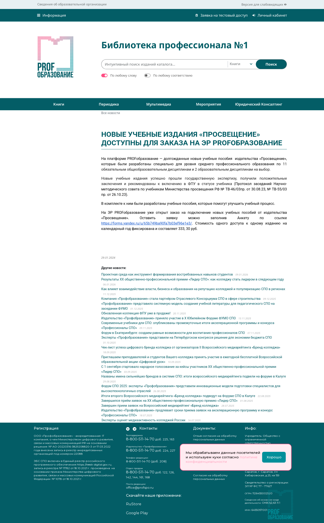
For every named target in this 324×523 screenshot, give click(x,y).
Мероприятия (208, 104)
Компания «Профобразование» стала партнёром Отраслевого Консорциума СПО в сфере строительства (181, 299)
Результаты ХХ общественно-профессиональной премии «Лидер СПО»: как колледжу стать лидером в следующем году (192, 279)
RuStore (133, 504)
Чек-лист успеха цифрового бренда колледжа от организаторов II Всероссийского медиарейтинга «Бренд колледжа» (190, 347)
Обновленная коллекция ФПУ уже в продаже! (136, 313)
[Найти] (271, 64)
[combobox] (241, 64)
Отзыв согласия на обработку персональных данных (215, 437)
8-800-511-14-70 (140, 439)
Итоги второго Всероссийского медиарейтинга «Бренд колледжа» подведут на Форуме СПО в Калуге (178, 396)
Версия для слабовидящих (264, 4)
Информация (51, 15)
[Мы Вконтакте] (128, 428)
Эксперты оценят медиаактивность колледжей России (143, 420)
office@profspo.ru (139, 487)
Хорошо (274, 457)
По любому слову (123, 75)
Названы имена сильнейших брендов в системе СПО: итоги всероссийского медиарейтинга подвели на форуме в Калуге (193, 376)
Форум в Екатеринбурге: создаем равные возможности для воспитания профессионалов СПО (173, 333)
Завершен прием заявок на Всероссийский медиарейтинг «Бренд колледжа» (160, 406)
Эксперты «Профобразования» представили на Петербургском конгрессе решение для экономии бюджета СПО (186, 338)
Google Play (137, 513)
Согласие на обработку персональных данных (210, 477)
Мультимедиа (158, 104)
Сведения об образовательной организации (72, 4)
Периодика (109, 104)
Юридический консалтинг (258, 104)
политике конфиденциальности (221, 459)
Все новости (110, 113)
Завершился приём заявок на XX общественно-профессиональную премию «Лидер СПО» (169, 401)
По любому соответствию (172, 75)
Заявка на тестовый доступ (221, 15)
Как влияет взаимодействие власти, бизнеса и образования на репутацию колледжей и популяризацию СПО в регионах (193, 289)
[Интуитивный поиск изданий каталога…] (164, 64)
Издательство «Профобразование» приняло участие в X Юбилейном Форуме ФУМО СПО (168, 318)
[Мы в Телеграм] (134, 428)
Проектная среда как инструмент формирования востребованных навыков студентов (167, 274)
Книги (58, 104)
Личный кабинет (269, 15)
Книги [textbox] (235, 63)
